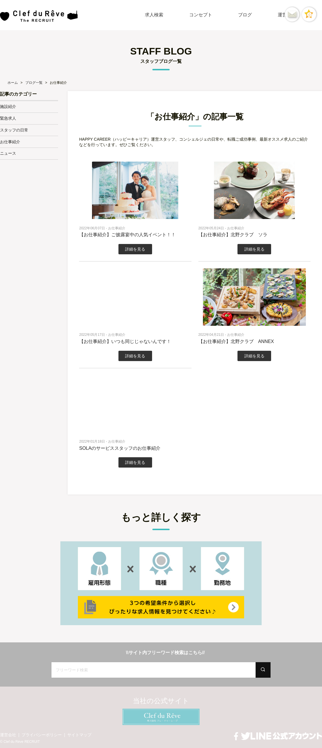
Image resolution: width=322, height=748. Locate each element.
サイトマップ (79, 735)
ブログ (245, 14)
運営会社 (8, 735)
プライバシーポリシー (42, 735)
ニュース (8, 153)
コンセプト (200, 14)
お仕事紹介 (10, 141)
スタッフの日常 (14, 130)
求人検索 (154, 14)
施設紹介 (8, 106)
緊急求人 (8, 118)
